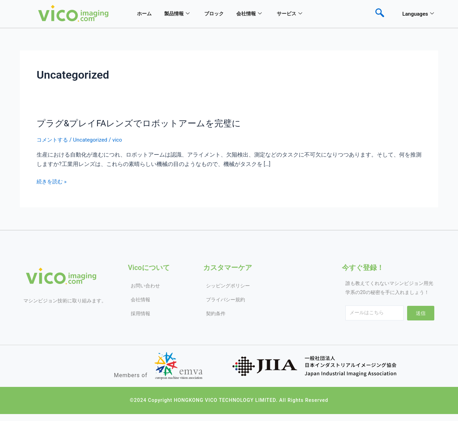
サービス (298, 13)
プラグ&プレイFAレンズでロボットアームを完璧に (143, 123)
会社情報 (255, 13)
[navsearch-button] (380, 14)
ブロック (217, 14)
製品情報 (178, 13)
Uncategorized (93, 139)
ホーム (143, 14)
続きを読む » (52, 181)
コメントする (53, 139)
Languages (418, 13)
